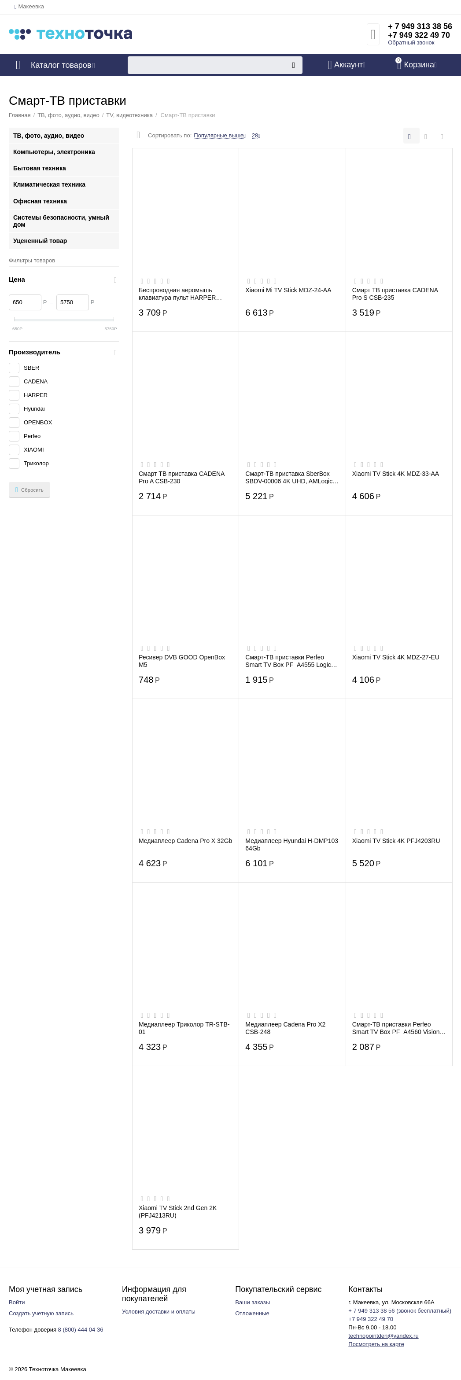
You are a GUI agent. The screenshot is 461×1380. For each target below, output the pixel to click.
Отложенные (252, 1313)
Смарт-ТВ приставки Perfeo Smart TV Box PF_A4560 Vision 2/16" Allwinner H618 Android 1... (397, 1028)
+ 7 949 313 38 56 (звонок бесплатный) (399, 1310)
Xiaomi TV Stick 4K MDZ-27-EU (395, 657)
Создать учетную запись (41, 1313)
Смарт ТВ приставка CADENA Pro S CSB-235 (395, 294)
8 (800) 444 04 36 (80, 1329)
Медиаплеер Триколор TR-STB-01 (184, 1028)
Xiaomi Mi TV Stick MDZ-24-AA (288, 290)
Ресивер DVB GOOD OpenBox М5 (182, 661)
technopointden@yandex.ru (383, 1335)
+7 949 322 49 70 (419, 35)
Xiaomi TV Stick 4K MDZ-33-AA (395, 473)
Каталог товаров (61, 65)
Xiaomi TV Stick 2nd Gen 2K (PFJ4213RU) (178, 1211)
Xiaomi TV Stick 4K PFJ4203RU (396, 840)
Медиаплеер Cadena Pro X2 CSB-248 (285, 1028)
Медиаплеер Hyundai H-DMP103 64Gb (291, 844)
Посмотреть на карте (376, 1344)
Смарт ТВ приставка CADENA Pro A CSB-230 (182, 477)
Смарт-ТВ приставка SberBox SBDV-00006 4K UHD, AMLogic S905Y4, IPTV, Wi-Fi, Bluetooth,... (291, 477)
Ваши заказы (252, 1302)
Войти (17, 1302)
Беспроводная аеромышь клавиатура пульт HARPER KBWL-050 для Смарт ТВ (177, 294)
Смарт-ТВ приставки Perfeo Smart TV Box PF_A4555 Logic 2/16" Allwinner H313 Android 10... (292, 661)
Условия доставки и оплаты (158, 1311)
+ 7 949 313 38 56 (420, 26)
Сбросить (29, 490)
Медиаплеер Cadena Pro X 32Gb (185, 840)
